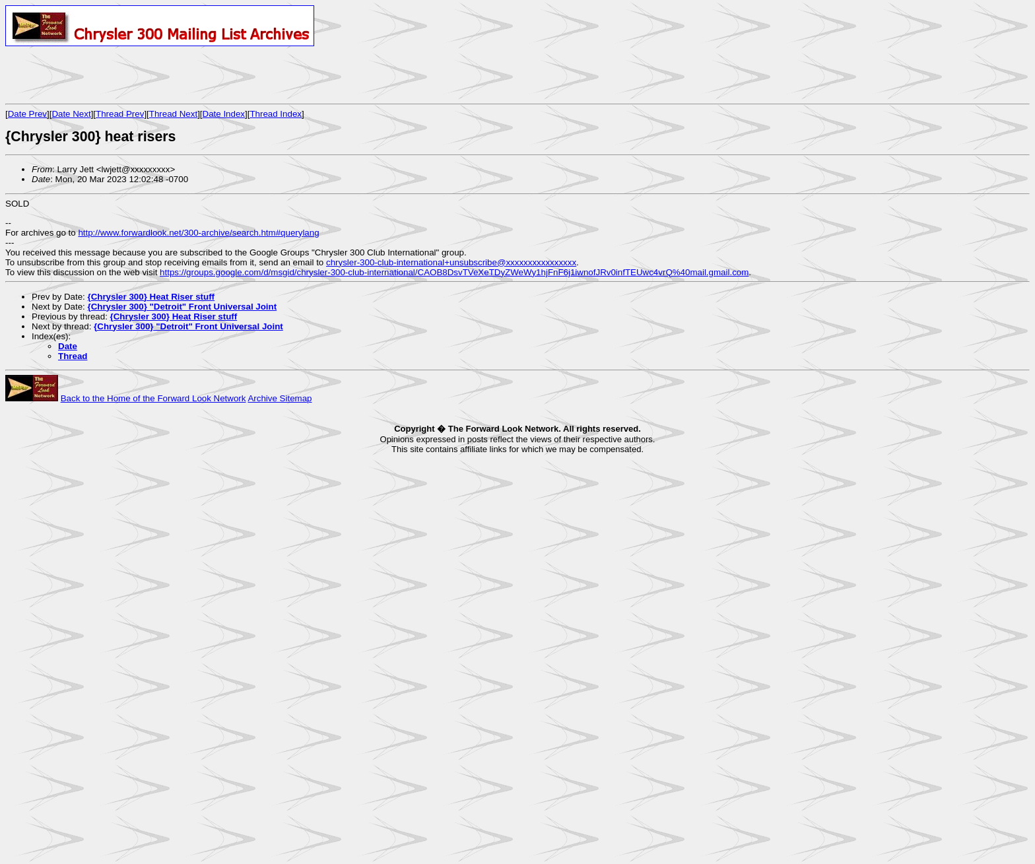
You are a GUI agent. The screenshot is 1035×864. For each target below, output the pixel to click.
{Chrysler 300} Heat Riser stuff (151, 297)
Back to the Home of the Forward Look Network (153, 398)
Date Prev (27, 114)
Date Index (224, 114)
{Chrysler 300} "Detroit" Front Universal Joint (182, 307)
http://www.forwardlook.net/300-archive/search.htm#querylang (198, 233)
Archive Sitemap (280, 398)
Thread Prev (120, 114)
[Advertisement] (159, 74)
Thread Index (276, 114)
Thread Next (173, 114)
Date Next (70, 114)
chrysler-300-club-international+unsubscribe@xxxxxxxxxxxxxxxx (451, 262)
